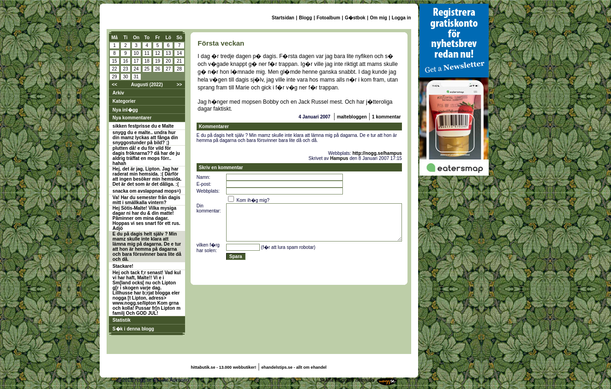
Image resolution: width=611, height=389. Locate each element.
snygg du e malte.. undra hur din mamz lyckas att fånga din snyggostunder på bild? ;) (145, 137)
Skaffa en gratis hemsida (347, 380)
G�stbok (355, 17)
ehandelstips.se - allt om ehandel (293, 367)
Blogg (305, 17)
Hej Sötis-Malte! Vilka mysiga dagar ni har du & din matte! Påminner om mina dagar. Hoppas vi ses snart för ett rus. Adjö (146, 218)
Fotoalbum (328, 17)
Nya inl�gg (125, 109)
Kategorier (124, 101)
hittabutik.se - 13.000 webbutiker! (224, 367)
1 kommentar (386, 116)
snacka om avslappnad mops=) (147, 191)
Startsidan (283, 17)
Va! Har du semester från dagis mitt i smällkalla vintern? (146, 200)
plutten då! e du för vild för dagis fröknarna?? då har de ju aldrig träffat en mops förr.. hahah (146, 156)
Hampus (339, 158)
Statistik (122, 320)
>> (179, 84)
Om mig (378, 17)
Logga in (401, 17)
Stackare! (123, 266)
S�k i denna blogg (133, 328)
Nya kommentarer (132, 117)
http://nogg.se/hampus (377, 153)
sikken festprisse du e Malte (143, 126)
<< (114, 84)
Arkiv (118, 92)
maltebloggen (352, 116)
